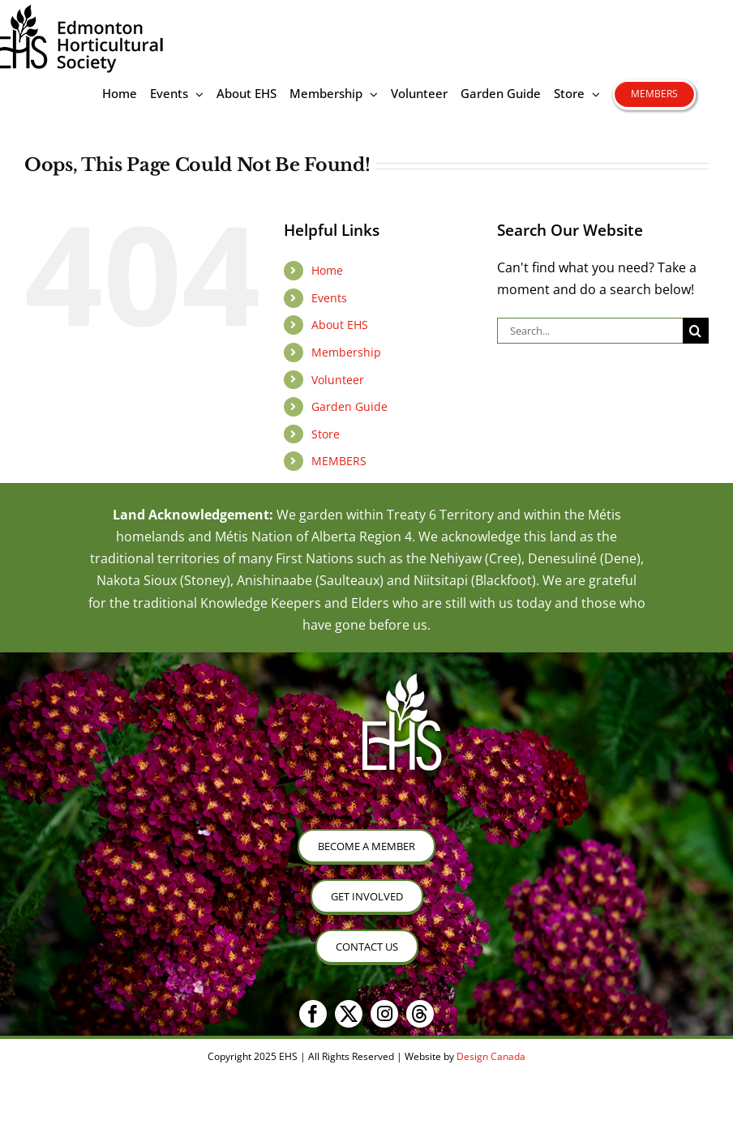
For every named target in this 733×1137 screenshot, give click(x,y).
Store (325, 434)
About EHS (339, 324)
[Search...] (590, 331)
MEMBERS (338, 460)
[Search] (696, 331)
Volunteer (337, 379)
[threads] (420, 1014)
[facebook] (313, 1014)
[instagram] (384, 1014)
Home (327, 270)
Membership (346, 352)
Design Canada (491, 1056)
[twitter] (348, 1014)
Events (329, 298)
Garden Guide (349, 406)
